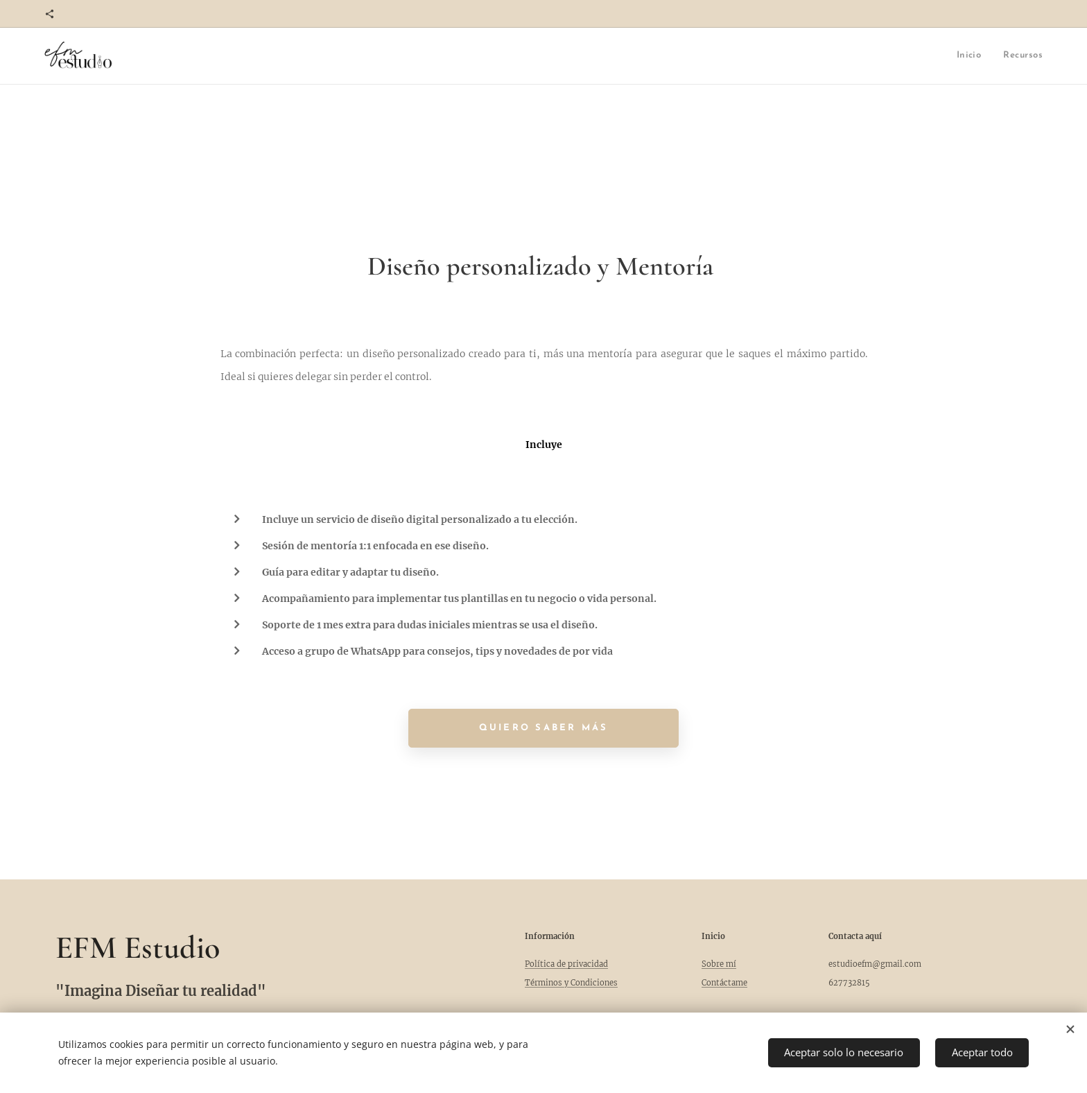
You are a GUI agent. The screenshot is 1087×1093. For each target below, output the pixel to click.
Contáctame (724, 983)
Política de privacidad (566, 964)
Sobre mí (719, 964)
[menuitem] (946, 56)
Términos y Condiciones (571, 983)
